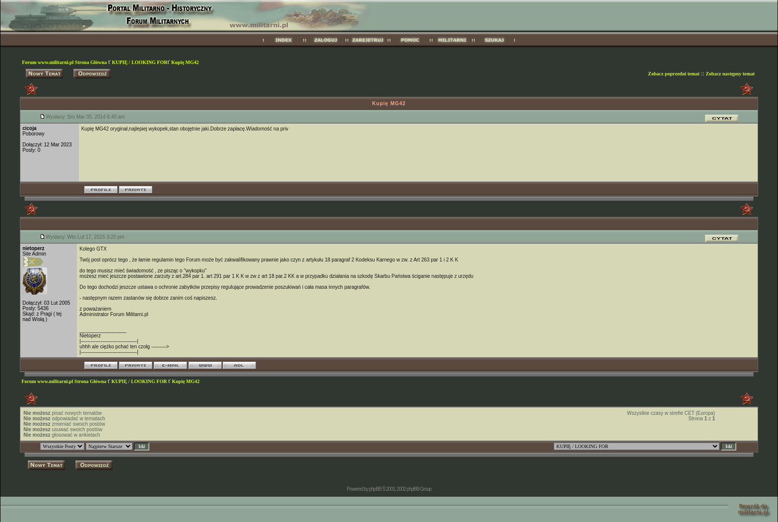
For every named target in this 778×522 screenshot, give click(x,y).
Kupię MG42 (185, 62)
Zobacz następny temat (730, 73)
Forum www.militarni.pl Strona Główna (65, 62)
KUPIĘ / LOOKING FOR (139, 62)
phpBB (375, 489)
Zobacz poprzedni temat (674, 73)
